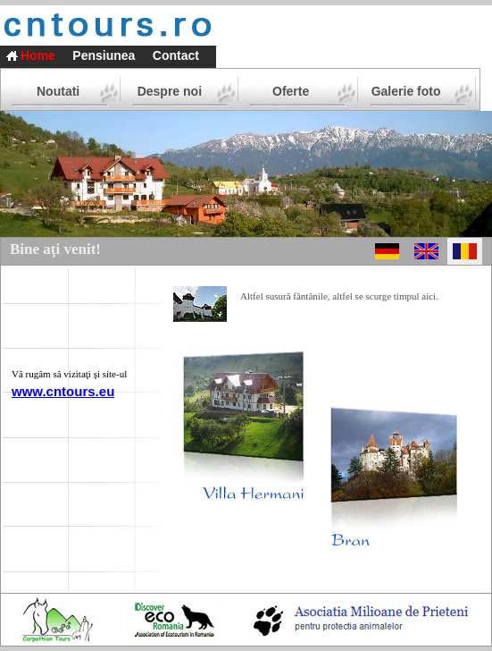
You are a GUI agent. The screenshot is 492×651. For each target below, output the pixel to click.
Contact (176, 55)
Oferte (290, 91)
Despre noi (170, 91)
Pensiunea (103, 55)
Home (38, 55)
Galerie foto (406, 91)
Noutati (58, 91)
